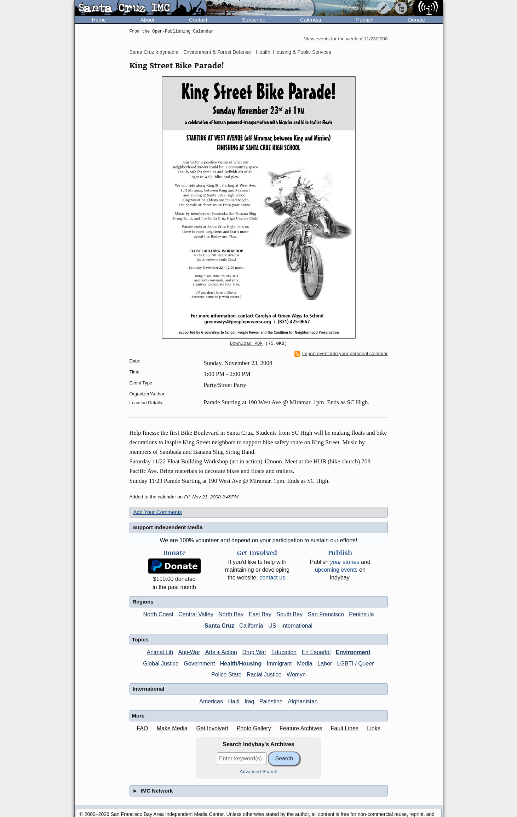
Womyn (296, 675)
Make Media (172, 728)
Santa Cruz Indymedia (154, 52)
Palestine (271, 701)
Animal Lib (160, 652)
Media (304, 664)
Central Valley (195, 614)
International (296, 626)
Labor (324, 664)
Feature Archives (301, 728)
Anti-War (189, 652)
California (251, 626)
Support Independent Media (168, 527)
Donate (416, 20)
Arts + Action (221, 652)
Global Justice (161, 664)
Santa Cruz (219, 626)
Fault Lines (344, 728)
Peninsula (361, 614)
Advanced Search (258, 771)
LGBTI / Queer (355, 664)
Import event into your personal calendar (341, 353)
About (147, 20)
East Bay (260, 614)
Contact (198, 20)
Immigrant (279, 664)
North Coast (158, 614)
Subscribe (253, 20)
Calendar (311, 20)
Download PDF (246, 344)
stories (345, 562)
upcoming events (336, 570)
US (272, 626)
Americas (211, 701)
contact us (272, 578)
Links (373, 728)
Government (199, 664)
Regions (143, 602)
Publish (364, 20)
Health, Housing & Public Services (293, 52)
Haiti (233, 701)
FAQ (142, 728)
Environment (353, 652)
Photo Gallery (254, 728)
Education (284, 652)
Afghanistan (303, 701)
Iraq (249, 701)
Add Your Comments (157, 512)
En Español (316, 652)
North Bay (230, 614)
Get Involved (212, 728)
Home (99, 20)
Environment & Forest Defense (217, 52)
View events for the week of (345, 38)
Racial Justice (264, 675)
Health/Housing (241, 664)
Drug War (254, 652)
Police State (226, 675)
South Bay (289, 614)
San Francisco (326, 614)
